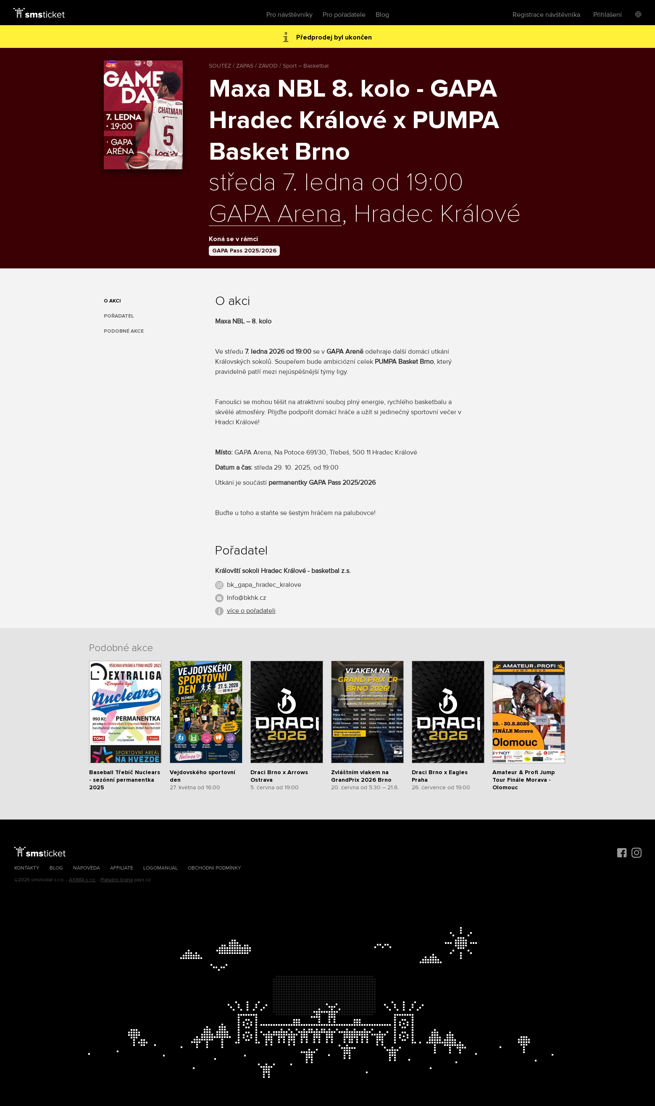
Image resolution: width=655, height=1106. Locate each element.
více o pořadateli (251, 611)
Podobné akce (124, 331)
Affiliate (121, 868)
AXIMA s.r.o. (82, 880)
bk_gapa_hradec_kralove (264, 585)
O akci (112, 301)
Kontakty (26, 868)
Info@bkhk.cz (246, 598)
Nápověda (86, 868)
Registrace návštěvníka (546, 15)
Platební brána (116, 880)
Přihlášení (607, 15)
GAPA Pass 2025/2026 (244, 250)
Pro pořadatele (344, 15)
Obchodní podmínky (214, 868)
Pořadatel (119, 316)
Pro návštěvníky (289, 15)
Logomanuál (160, 868)
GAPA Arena (275, 214)
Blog (382, 15)
